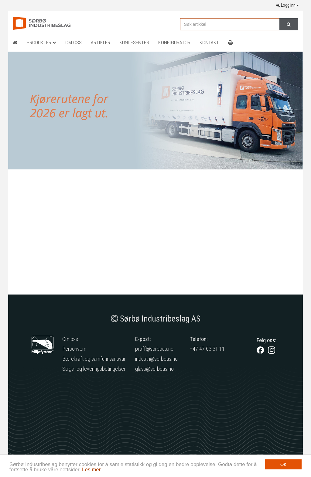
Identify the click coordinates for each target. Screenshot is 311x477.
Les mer (91, 470)
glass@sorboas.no (154, 369)
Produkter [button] (41, 42)
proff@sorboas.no (154, 349)
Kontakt (209, 42)
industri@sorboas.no (156, 359)
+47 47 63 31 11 (207, 349)
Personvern (74, 349)
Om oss (70, 339)
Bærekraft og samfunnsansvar (93, 359)
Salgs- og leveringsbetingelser (93, 369)
